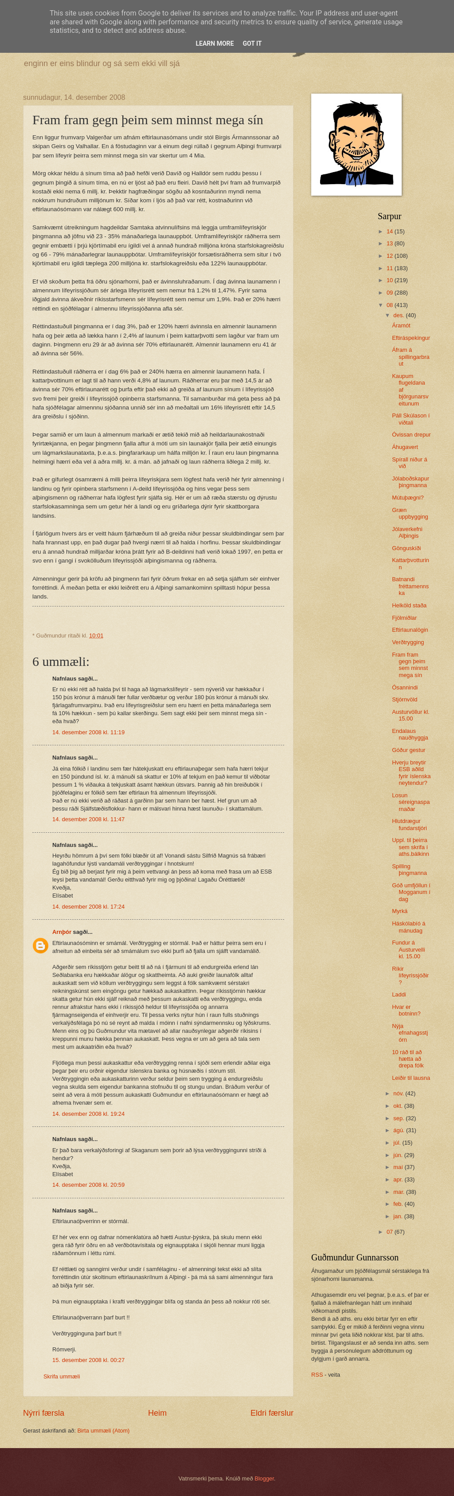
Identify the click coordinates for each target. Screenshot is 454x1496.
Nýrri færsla (43, 1413)
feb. (398, 1204)
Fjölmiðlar (404, 617)
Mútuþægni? (408, 497)
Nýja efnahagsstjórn (410, 1033)
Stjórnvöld (404, 699)
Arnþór (61, 932)
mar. (399, 1192)
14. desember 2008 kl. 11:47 (88, 819)
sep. (399, 1118)
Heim (157, 1413)
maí (398, 1167)
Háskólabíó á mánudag (408, 926)
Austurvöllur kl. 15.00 (410, 715)
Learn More (215, 43)
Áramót (401, 325)
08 (391, 305)
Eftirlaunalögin (410, 629)
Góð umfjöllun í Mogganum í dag (411, 892)
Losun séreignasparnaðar (411, 802)
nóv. (399, 1093)
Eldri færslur (272, 1413)
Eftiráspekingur (411, 338)
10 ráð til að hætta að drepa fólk (408, 1059)
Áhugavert (405, 447)
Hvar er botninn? (406, 1010)
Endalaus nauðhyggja (410, 734)
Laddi (399, 994)
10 (391, 280)
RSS (317, 1374)
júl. (397, 1142)
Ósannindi (405, 687)
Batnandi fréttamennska (410, 586)
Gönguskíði (406, 548)
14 (391, 231)
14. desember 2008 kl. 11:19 (88, 732)
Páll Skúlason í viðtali (411, 418)
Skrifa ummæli (61, 1376)
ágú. (399, 1130)
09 (391, 292)
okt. (398, 1105)
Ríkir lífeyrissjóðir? (410, 975)
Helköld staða (409, 605)
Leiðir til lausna (411, 1078)
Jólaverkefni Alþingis (407, 532)
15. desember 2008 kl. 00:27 (88, 1360)
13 (391, 243)
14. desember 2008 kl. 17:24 (88, 906)
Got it (252, 43)
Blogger (264, 1478)
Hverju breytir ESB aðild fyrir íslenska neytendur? (411, 772)
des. (399, 315)
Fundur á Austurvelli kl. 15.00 (408, 949)
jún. (398, 1155)
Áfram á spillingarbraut (410, 356)
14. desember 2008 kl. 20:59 (88, 1184)
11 (391, 268)
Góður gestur (408, 750)
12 (391, 255)
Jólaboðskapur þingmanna (410, 481)
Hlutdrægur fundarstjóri (409, 824)
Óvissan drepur (411, 434)
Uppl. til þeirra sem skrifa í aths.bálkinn (410, 847)
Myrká (399, 911)
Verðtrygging (408, 642)
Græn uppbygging (410, 513)
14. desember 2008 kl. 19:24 (88, 1113)
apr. (398, 1179)
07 (391, 1231)
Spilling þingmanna (409, 869)
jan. (398, 1216)
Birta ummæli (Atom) (103, 1430)
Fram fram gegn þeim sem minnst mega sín (410, 664)
